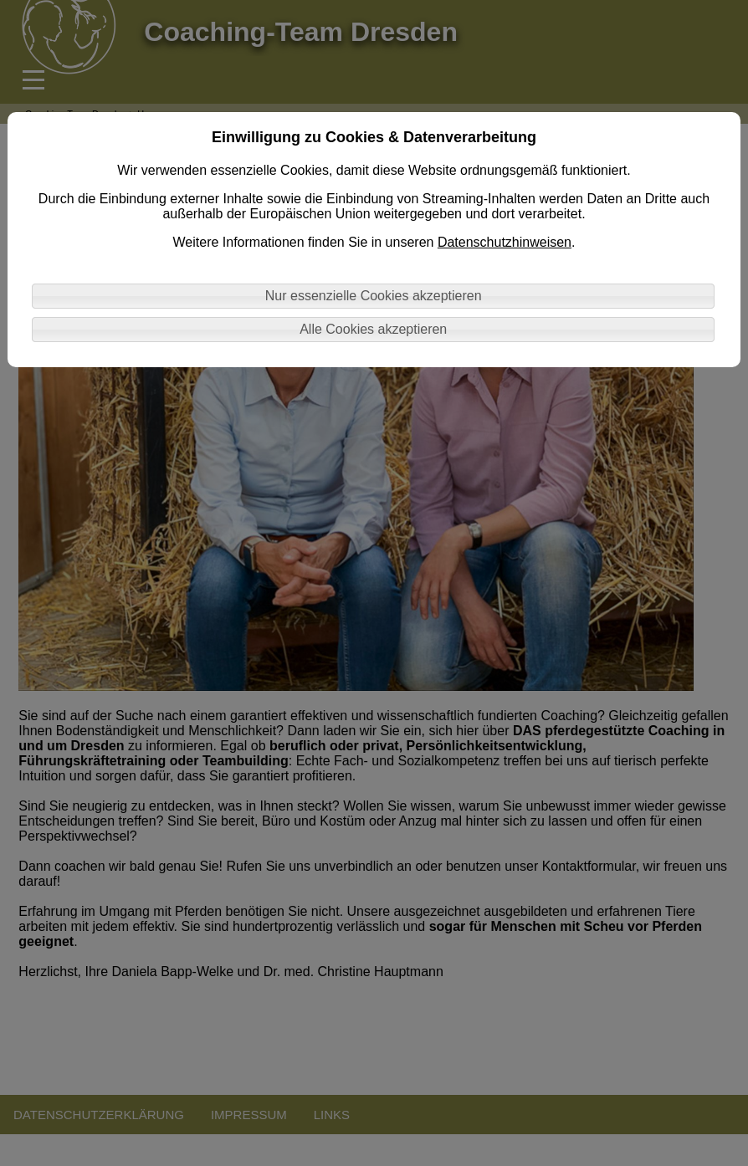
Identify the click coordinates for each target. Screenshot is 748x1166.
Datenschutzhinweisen (504, 242)
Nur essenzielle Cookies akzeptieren (373, 296)
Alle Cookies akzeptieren (373, 329)
